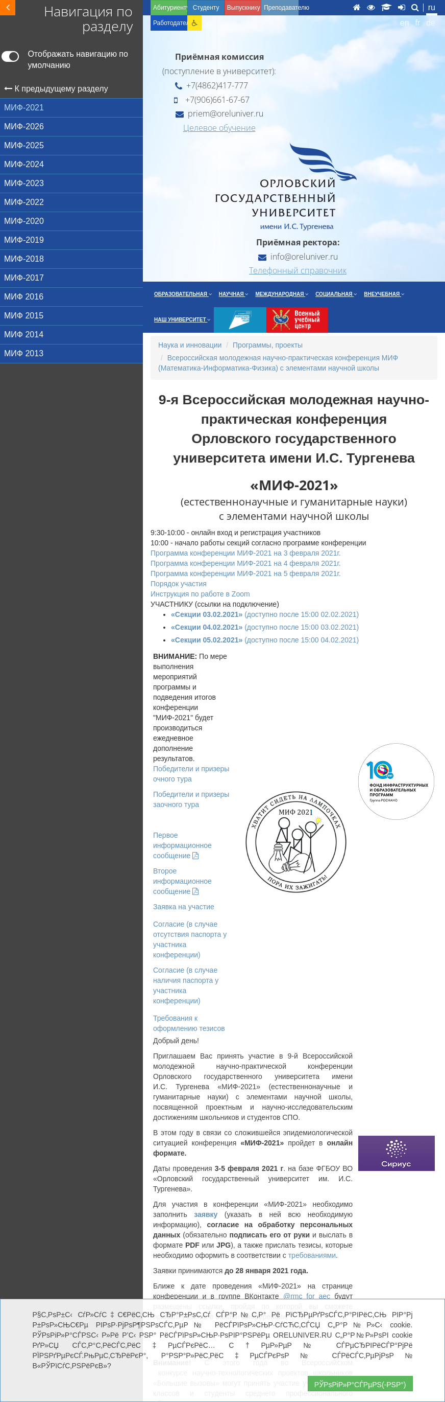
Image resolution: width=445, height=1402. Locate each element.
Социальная (336, 294)
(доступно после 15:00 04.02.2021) (265, 640)
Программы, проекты (268, 345)
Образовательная (183, 294)
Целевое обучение (219, 127)
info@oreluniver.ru (298, 256)
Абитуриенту (170, 7)
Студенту (206, 7)
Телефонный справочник (298, 270)
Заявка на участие (183, 907)
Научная (234, 294)
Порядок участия (179, 584)
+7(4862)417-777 (211, 85)
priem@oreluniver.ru (219, 113)
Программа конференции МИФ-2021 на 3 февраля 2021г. (246, 553)
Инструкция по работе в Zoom (200, 594)
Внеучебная (384, 294)
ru (431, 7)
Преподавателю (281, 7)
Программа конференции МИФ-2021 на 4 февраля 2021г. (246, 563)
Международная (281, 294)
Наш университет (182, 320)
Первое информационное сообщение (182, 845)
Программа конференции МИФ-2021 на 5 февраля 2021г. (246, 573)
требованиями (312, 1255)
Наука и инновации (189, 345)
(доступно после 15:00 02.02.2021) (265, 614)
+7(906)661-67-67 (212, 99)
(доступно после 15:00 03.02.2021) (265, 627)
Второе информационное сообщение (182, 881)
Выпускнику (243, 7)
